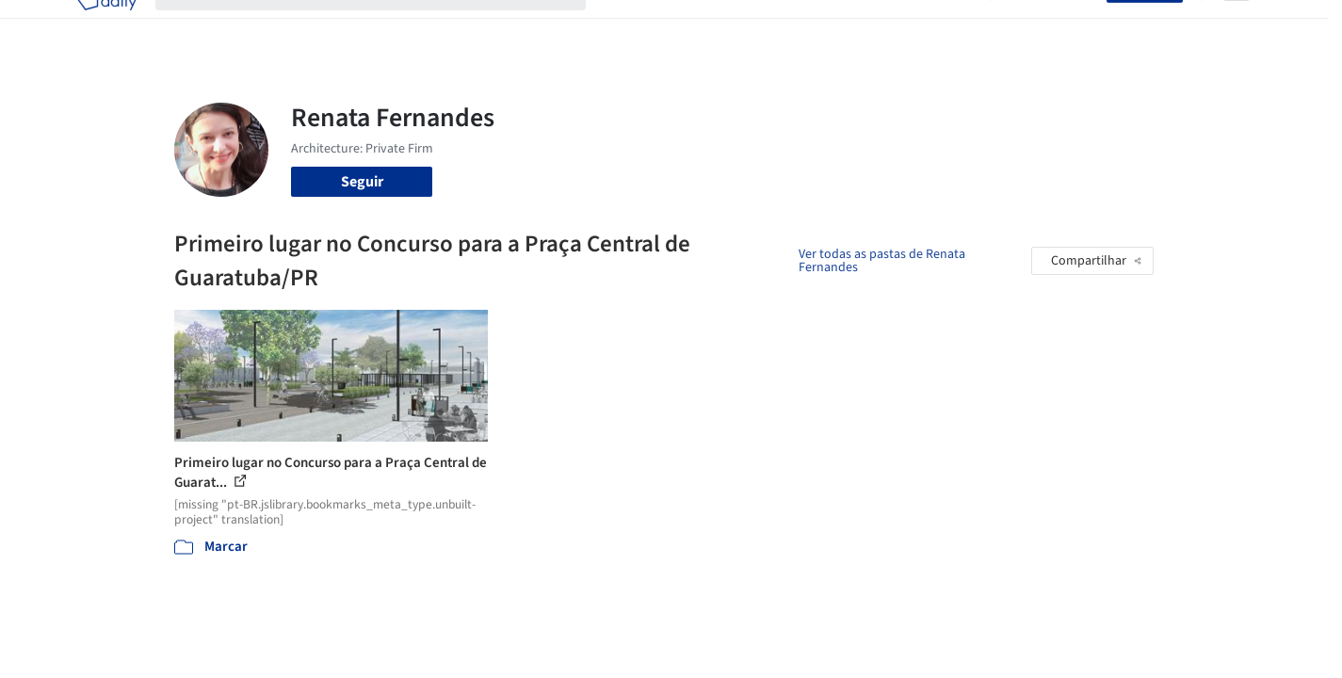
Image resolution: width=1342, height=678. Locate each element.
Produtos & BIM (794, 26)
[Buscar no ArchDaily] (385, 26)
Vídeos (949, 26)
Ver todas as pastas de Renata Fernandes (882, 261)
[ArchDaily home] (106, 26)
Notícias (886, 26)
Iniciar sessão (1052, 26)
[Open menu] (1236, 26)
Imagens (701, 26)
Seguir (362, 181)
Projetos (632, 26)
